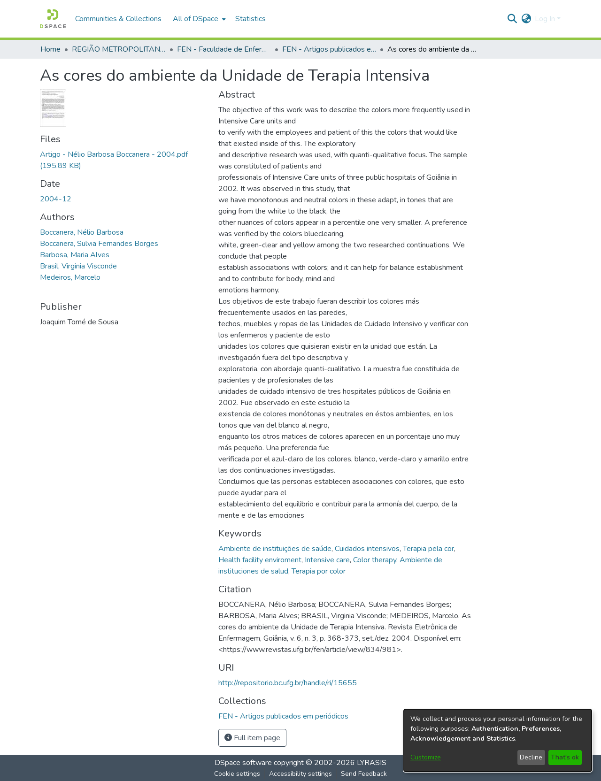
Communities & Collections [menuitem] (118, 19)
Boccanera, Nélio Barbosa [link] (81, 232)
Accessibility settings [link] (300, 773)
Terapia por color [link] (319, 571)
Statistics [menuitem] (250, 19)
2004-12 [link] (55, 199)
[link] (283, 716)
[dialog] (498, 740)
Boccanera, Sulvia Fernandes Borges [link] (99, 243)
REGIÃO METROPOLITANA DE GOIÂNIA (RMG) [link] (119, 49)
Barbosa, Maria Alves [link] (74, 255)
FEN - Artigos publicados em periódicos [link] (329, 49)
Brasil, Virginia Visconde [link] (78, 266)
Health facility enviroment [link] (259, 560)
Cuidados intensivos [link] (367, 549)
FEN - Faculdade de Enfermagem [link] (224, 49)
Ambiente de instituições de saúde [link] (274, 549)
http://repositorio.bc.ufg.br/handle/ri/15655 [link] (287, 683)
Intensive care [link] (327, 560)
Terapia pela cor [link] (428, 549)
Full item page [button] (252, 738)
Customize (425, 757)
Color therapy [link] (374, 560)
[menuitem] (198, 19)
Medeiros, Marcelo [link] (70, 277)
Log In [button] (546, 19)
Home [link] (50, 49)
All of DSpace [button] (195, 19)
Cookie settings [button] (237, 773)
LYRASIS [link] (371, 763)
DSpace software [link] (243, 763)
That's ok (565, 757)
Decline (531, 757)
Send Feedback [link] (364, 773)
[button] (53, 18)
